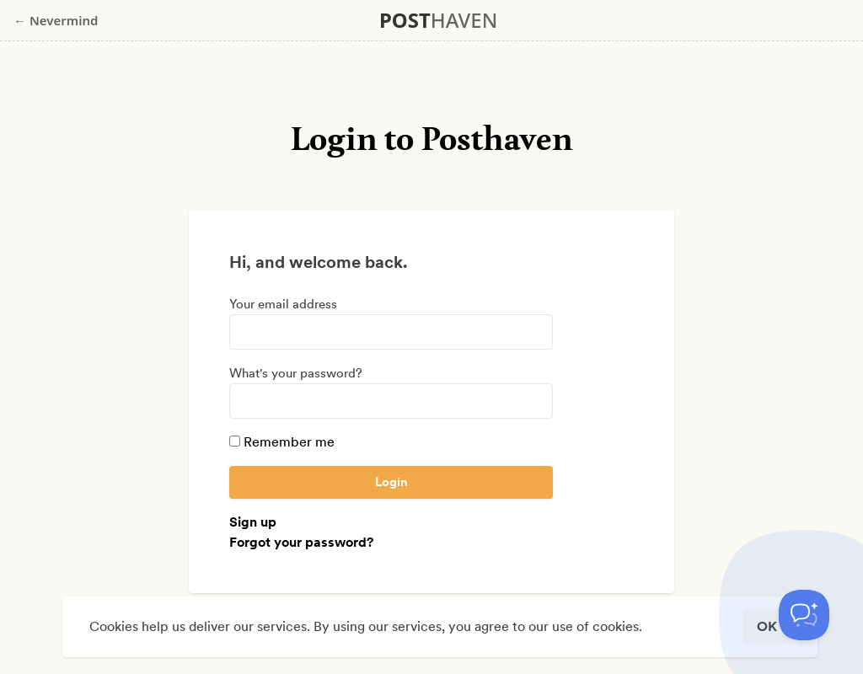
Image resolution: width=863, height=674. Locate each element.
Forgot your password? (301, 542)
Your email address (283, 304)
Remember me (282, 442)
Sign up (252, 522)
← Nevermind (55, 20)
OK (767, 626)
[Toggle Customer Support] (804, 615)
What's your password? (295, 373)
